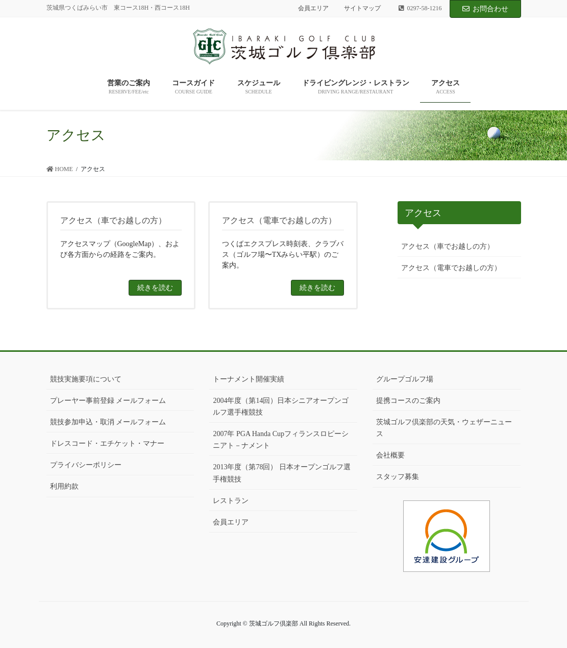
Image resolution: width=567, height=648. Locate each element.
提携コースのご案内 (408, 400)
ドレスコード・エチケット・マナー (107, 443)
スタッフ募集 (397, 477)
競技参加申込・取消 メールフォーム (108, 422)
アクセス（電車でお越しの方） (451, 268)
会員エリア (313, 8)
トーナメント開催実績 (248, 379)
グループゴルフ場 (404, 379)
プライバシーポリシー (85, 465)
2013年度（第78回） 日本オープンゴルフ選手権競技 (282, 473)
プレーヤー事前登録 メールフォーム (108, 400)
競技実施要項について (85, 379)
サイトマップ (362, 8)
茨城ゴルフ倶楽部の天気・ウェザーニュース (444, 428)
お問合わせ (485, 9)
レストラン (231, 501)
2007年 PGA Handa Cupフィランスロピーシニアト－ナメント (281, 439)
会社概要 (390, 455)
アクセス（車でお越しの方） (447, 246)
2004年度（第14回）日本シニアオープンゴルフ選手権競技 (281, 406)
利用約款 (64, 486)
